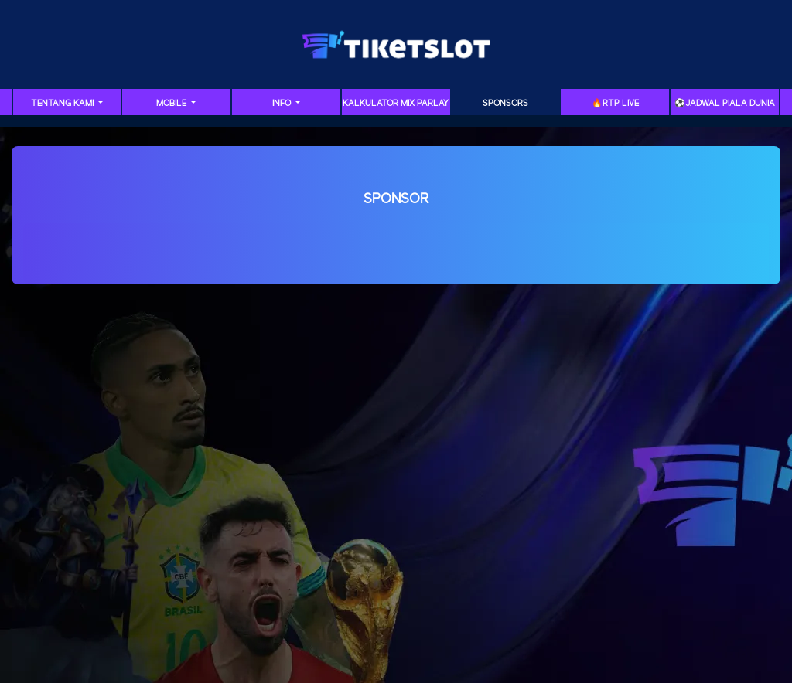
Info (282, 103)
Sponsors (505, 103)
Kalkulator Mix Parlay (396, 103)
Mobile (172, 103)
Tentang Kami (63, 103)
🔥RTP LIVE (615, 103)
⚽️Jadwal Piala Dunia (724, 103)
